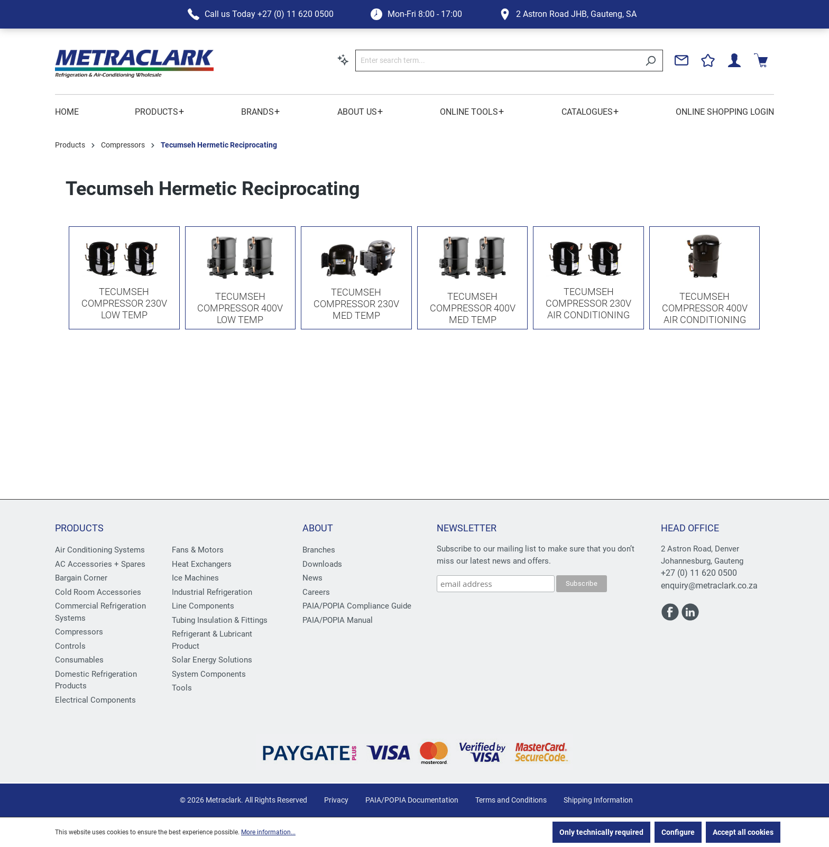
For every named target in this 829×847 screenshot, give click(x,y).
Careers (316, 592)
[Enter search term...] (497, 60)
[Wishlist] (708, 60)
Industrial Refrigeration (212, 592)
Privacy (336, 800)
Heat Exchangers (202, 564)
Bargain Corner (81, 578)
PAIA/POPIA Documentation (411, 800)
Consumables (79, 660)
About (317, 527)
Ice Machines (195, 578)
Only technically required (601, 832)
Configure (678, 832)
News (312, 578)
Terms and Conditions (511, 800)
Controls (70, 646)
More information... (268, 832)
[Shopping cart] (761, 60)
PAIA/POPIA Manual (337, 620)
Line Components (203, 606)
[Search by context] (343, 60)
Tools (182, 688)
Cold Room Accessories (98, 592)
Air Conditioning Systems (100, 550)
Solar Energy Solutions (212, 660)
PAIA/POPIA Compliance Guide (356, 606)
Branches (318, 550)
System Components (209, 674)
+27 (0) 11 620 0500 (699, 573)
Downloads (322, 564)
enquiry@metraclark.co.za (709, 586)
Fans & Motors (198, 550)
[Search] (650, 60)
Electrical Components (95, 700)
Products (79, 527)
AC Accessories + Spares (100, 564)
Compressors (79, 632)
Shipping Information (598, 800)
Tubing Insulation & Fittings (220, 620)
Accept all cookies (743, 832)
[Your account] (734, 60)
